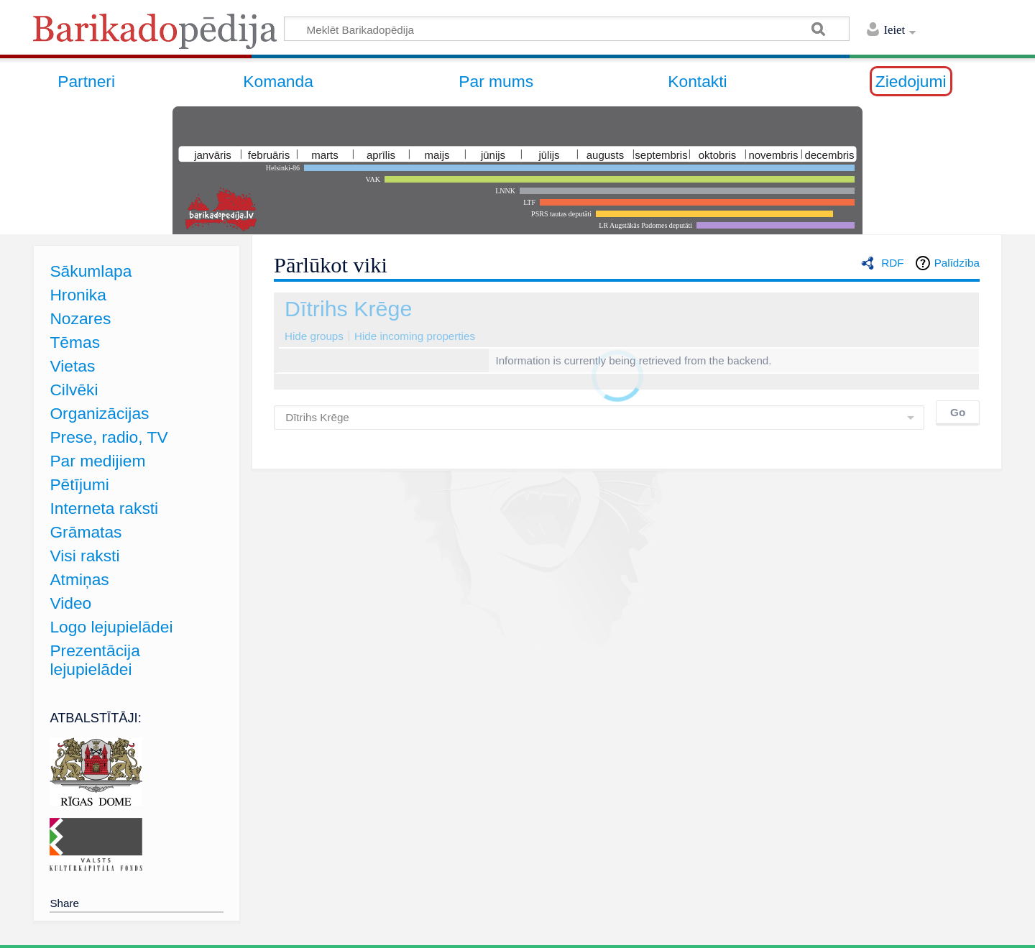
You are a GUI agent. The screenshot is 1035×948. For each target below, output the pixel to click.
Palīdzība (957, 263)
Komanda (278, 81)
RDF (892, 263)
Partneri (86, 81)
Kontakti (697, 81)
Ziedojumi (911, 81)
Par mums (496, 81)
